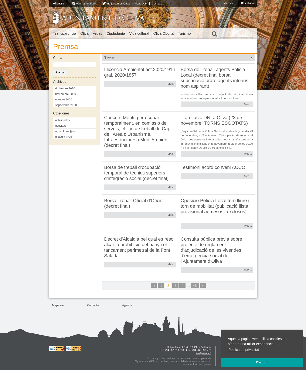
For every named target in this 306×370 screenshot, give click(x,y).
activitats (61, 125)
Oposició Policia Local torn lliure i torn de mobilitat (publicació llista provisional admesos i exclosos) (215, 206)
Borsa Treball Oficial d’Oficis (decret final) (133, 203)
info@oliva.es (203, 353)
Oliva (84, 33)
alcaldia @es (63, 136)
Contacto (157, 3)
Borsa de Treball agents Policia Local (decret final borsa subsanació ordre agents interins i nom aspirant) (216, 78)
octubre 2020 (63, 99)
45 (195, 285)
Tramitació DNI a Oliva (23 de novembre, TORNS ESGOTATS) (214, 120)
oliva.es (58, 3)
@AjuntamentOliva (118, 3)
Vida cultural (139, 33)
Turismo (184, 33)
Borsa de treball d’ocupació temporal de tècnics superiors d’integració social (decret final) (136, 173)
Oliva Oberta (163, 33)
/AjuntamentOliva (86, 3)
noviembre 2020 (65, 94)
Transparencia (64, 33)
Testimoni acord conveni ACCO (213, 167)
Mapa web (141, 3)
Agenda (127, 305)
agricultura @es (65, 131)
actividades (62, 120)
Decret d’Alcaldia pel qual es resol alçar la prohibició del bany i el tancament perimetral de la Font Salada (139, 247)
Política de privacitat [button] (243, 349)
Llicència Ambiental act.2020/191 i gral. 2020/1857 (139, 72)
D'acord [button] (261, 362)
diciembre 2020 (65, 88)
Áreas (97, 33)
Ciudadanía (115, 33)
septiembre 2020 (66, 105)
